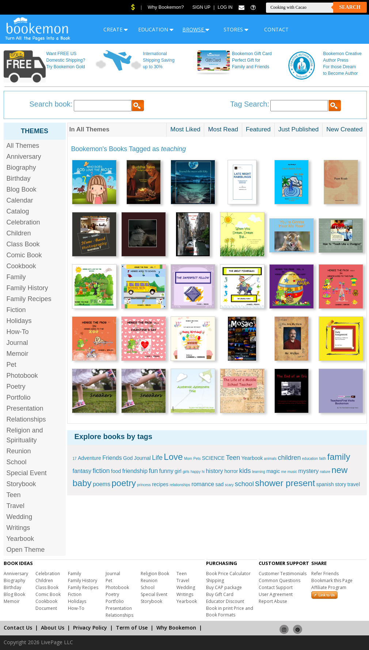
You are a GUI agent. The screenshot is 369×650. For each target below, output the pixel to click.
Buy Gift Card (219, 594)
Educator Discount (225, 601)
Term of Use (132, 627)
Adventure (89, 458)
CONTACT (276, 29)
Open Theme (26, 549)
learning (258, 472)
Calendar (20, 200)
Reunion (19, 451)
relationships (180, 485)
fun (153, 470)
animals (270, 459)
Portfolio (19, 397)
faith (322, 459)
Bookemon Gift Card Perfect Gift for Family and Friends (252, 60)
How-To (18, 331)
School (17, 462)
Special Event (27, 473)
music (292, 472)
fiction (101, 470)
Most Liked (185, 129)
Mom (188, 459)
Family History (27, 288)
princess (144, 485)
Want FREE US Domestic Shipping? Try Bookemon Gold (65, 60)
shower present (285, 483)
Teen (14, 495)
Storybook (21, 484)
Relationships (26, 419)
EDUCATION (156, 29)
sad (219, 484)
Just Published (298, 129)
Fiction (16, 310)
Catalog (18, 211)
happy (196, 472)
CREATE (115, 29)
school (244, 484)
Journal (17, 342)
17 (75, 459)
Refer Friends (325, 573)
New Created (344, 129)
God (128, 458)
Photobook (22, 375)
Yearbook (20, 538)
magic (273, 471)
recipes (160, 484)
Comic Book (24, 255)
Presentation (25, 408)
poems (101, 484)
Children (19, 233)
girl (178, 471)
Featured (258, 129)
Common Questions (279, 580)
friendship (134, 471)
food (116, 471)
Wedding (20, 516)
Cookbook (21, 266)
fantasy (82, 471)
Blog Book (22, 189)
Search (349, 7)
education (310, 459)
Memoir (17, 353)
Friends (112, 458)
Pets (197, 459)
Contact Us (18, 627)
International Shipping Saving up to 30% (159, 60)
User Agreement (276, 594)
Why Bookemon (176, 627)
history (214, 471)
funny (166, 471)
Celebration (23, 222)
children (289, 457)
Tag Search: (249, 104)
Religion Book (155, 573)
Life (157, 457)
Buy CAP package (224, 587)
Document (46, 608)
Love (173, 457)
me (283, 472)
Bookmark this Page (332, 580)
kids (245, 470)
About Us (52, 627)
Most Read (223, 129)
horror (231, 471)
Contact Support (276, 587)
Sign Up (201, 7)
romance (202, 484)
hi (203, 472)
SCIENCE (213, 458)
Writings (18, 527)
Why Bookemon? (166, 7)
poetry (123, 483)
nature (325, 472)
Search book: (51, 104)
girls (186, 472)
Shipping (215, 580)
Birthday (19, 178)
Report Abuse (273, 601)
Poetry (16, 386)
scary (229, 485)
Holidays (19, 320)
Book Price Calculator (228, 573)
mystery (308, 471)
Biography (21, 167)
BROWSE (195, 29)
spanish (325, 484)
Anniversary (24, 156)
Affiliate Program (328, 587)
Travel (15, 505)
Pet (11, 364)
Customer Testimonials (283, 573)
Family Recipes (29, 299)
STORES (236, 29)
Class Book (23, 244)
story (340, 484)
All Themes (23, 145)
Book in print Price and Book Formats (229, 611)
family (338, 457)
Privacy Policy (90, 627)
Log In (225, 7)
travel (353, 484)
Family (16, 277)
